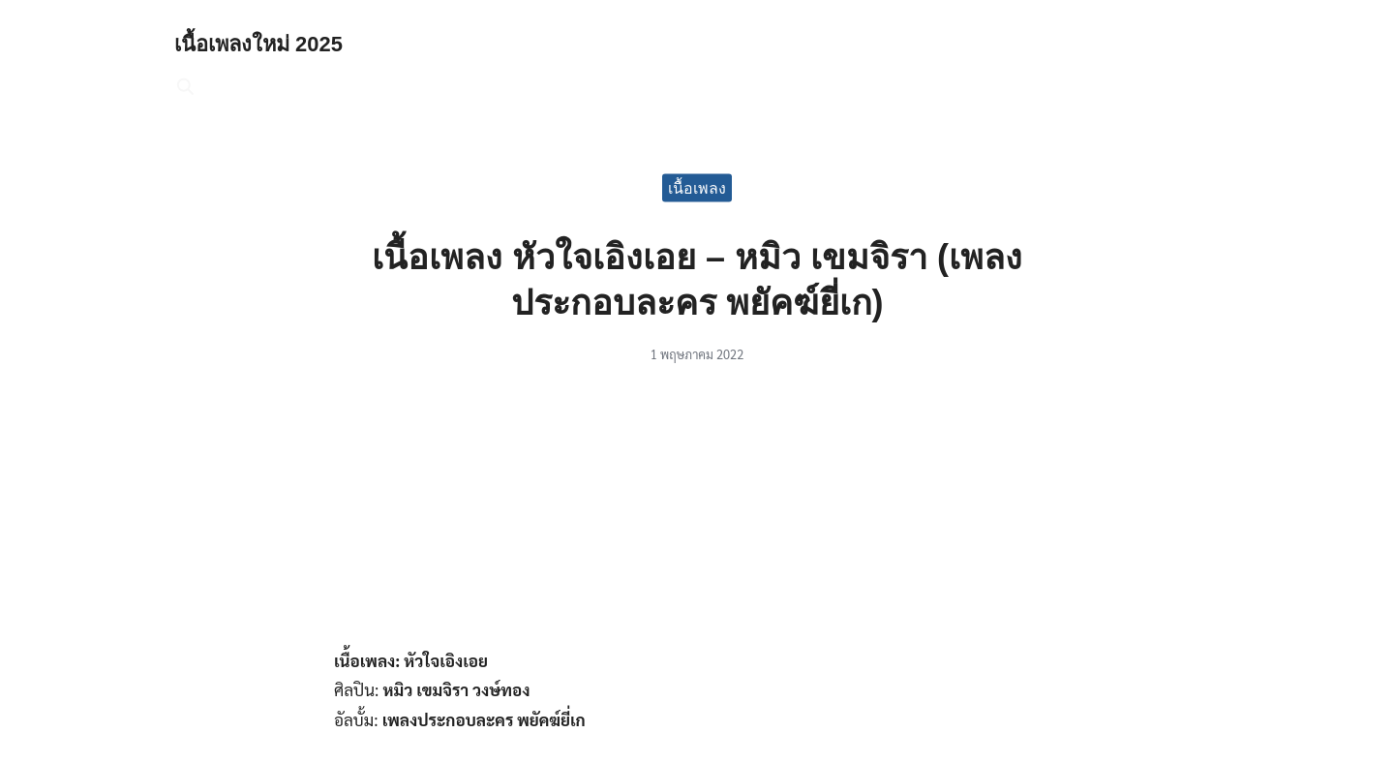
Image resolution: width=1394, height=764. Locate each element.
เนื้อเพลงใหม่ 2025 (267, 43)
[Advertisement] (697, 516)
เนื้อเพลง (697, 187)
